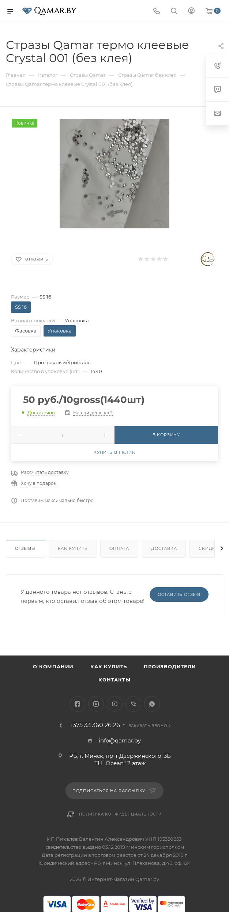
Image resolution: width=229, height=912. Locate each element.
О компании (53, 666)
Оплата (119, 548)
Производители (170, 666)
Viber (133, 704)
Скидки (209, 548)
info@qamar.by (120, 740)
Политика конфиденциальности (120, 814)
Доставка (164, 548)
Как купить (73, 548)
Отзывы (25, 548)
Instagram (96, 704)
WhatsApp (152, 704)
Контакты (114, 680)
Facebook (77, 704)
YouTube (115, 704)
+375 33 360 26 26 (95, 725)
